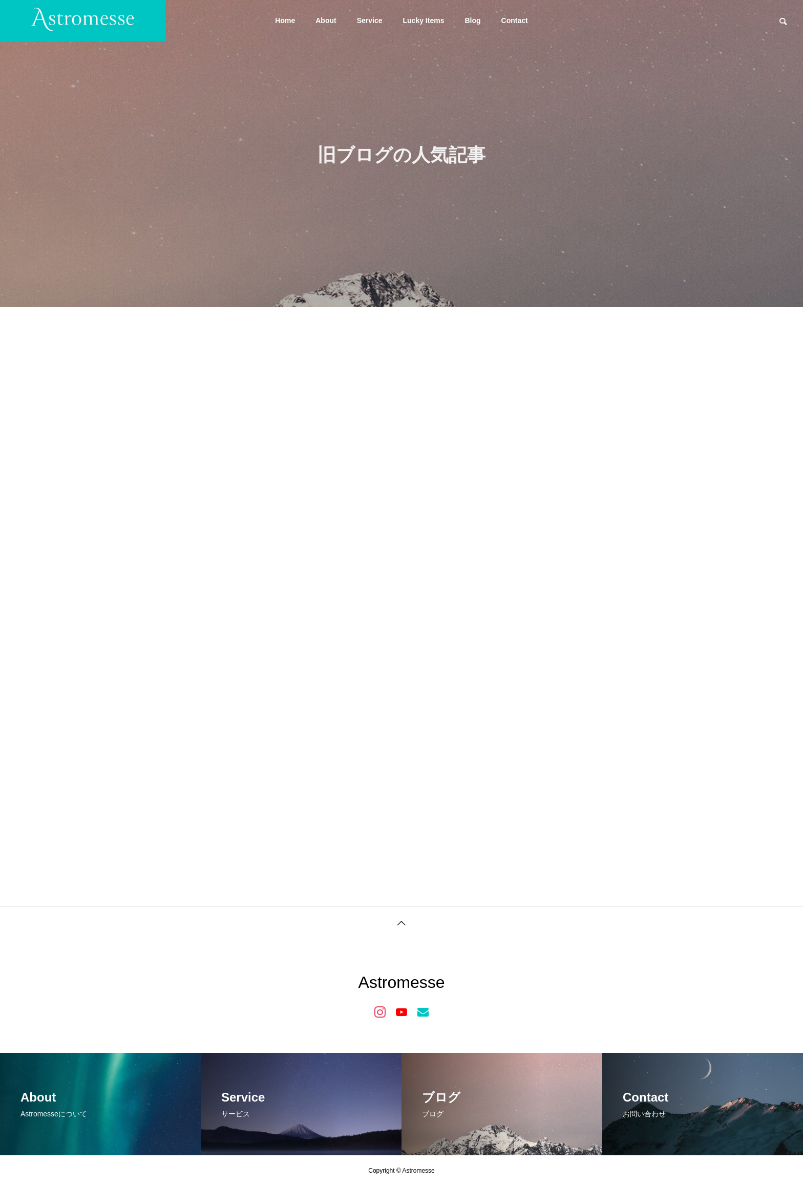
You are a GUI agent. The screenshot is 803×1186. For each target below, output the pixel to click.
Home (285, 20)
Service (370, 20)
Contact (514, 20)
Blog (472, 20)
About (325, 20)
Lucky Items (424, 20)
